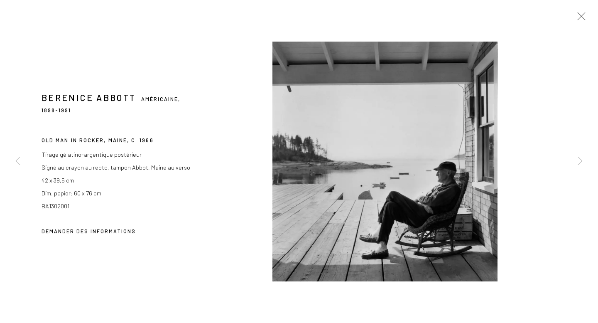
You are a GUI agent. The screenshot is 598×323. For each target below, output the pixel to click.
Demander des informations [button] (89, 232)
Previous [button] (18, 162)
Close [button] (579, 18)
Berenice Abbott (89, 99)
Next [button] (580, 162)
